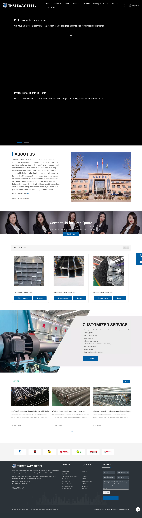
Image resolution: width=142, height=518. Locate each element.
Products (77, 3)
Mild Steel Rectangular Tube (103, 292)
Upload (107, 493)
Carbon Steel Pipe (67, 484)
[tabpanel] (71, 36)
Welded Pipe (65, 472)
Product (84, 476)
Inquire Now (110, 498)
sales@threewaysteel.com (22, 481)
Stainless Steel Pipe (67, 486)
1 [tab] (19, 142)
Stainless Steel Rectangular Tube (65, 292)
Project (87, 3)
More (126, 381)
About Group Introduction (21, 199)
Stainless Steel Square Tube (24, 292)
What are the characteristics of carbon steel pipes (68, 411)
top (138, 509)
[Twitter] (22, 488)
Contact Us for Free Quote (71, 223)
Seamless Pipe (66, 481)
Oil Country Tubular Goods (69, 476)
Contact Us (50, 8)
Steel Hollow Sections (68, 479)
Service (115, 3)
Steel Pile (64, 474)
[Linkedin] (18, 488)
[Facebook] (14, 488)
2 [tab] (26, 142)
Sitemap (84, 488)
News (67, 3)
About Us (58, 3)
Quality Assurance (101, 3)
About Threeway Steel (20, 193)
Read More (71, 234)
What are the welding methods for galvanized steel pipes (111, 411)
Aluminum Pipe (66, 489)
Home (48, 3)
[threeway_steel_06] (27, 466)
